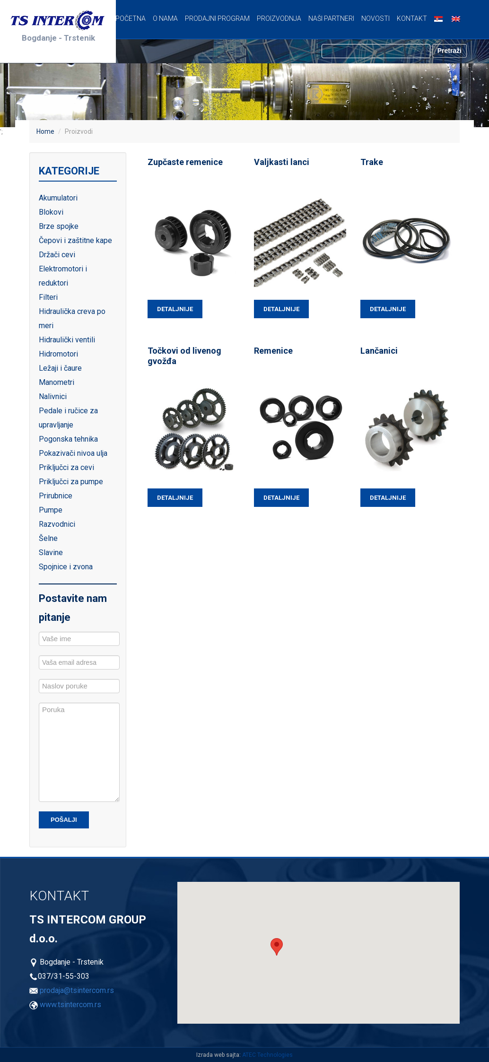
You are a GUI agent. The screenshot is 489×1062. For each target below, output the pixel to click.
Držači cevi (57, 254)
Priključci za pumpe (71, 481)
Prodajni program (217, 18)
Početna (130, 18)
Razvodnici (57, 524)
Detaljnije (175, 309)
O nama (165, 18)
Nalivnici (53, 396)
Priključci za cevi (66, 467)
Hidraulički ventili (67, 339)
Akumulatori (58, 197)
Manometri (56, 382)
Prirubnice (55, 495)
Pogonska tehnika (68, 439)
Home (45, 131)
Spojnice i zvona (66, 566)
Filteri (48, 297)
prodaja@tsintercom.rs (77, 990)
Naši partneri (331, 18)
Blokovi (51, 212)
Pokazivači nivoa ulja (73, 453)
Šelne (48, 538)
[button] (277, 947)
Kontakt (412, 18)
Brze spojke (59, 226)
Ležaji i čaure (60, 368)
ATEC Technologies (267, 1055)
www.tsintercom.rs (70, 1004)
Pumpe (50, 509)
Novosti (375, 18)
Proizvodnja (279, 18)
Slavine (51, 552)
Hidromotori (58, 353)
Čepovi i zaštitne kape (75, 240)
